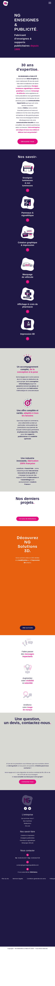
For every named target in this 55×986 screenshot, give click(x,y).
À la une (27, 861)
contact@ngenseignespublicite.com (27, 900)
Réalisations (27, 859)
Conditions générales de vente (36, 914)
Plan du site (5, 914)
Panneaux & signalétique (27, 876)
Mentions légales (18, 914)
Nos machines (27, 856)
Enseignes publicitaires (27, 873)
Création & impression (27, 871)
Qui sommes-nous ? (27, 854)
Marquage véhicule (27, 878)
